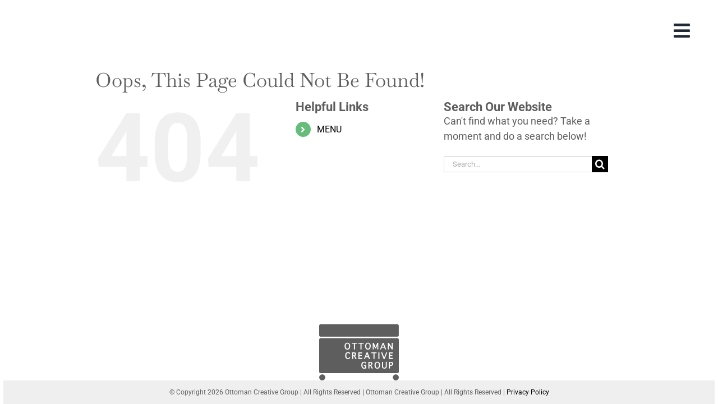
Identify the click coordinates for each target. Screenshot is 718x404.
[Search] (600, 164)
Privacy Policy (528, 392)
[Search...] (518, 164)
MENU (329, 129)
